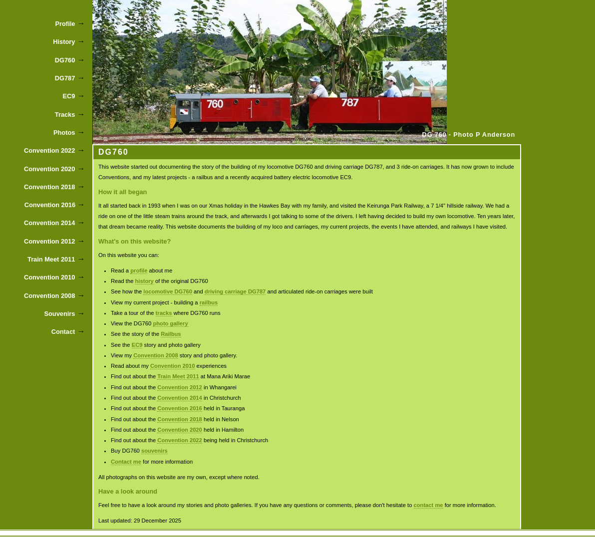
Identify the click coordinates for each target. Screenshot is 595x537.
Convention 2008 (155, 355)
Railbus (171, 334)
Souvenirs (59, 313)
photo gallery (170, 323)
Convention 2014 (179, 398)
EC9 (137, 345)
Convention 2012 (179, 387)
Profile (65, 23)
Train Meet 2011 (178, 376)
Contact (63, 331)
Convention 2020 (179, 430)
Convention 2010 (172, 366)
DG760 (65, 60)
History (64, 41)
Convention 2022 (179, 440)
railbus (209, 302)
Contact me (126, 462)
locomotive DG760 (167, 291)
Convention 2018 (179, 419)
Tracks (65, 114)
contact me (428, 505)
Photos (64, 132)
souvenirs (154, 451)
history (144, 281)
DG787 (65, 78)
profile (138, 270)
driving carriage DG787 (235, 291)
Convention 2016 (179, 408)
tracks (164, 313)
